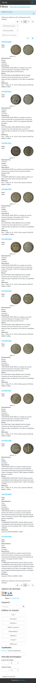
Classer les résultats (10, 35)
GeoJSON (13, 598)
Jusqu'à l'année (6, 667)
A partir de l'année (7, 660)
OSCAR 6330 (6, 537)
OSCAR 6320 (6, 42)
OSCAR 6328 (6, 441)
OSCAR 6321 (6, 92)
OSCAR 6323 (6, 189)
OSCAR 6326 (6, 341)
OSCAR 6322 (6, 143)
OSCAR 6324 (6, 239)
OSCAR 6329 (6, 494)
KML (17, 598)
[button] (17, 21)
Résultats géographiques (20, 7)
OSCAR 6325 (6, 291)
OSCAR (4, 2)
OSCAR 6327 (6, 391)
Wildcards (4, 650)
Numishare (22, 680)
